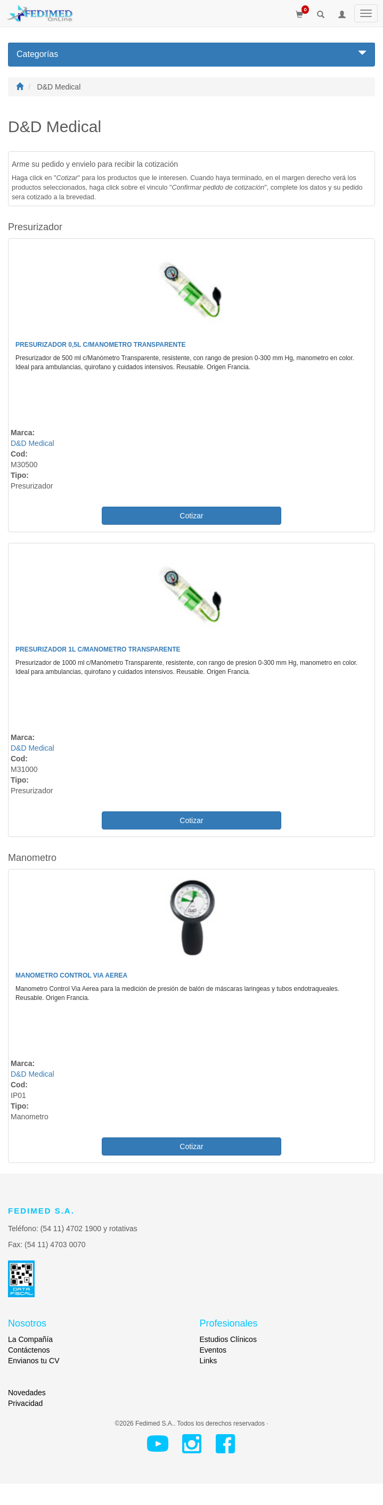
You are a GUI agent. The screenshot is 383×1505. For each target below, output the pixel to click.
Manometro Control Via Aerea (71, 975)
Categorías (191, 54)
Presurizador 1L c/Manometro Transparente (98, 649)
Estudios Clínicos (228, 1339)
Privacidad (25, 1403)
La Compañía (30, 1339)
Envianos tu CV (34, 1360)
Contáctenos (29, 1350)
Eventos (213, 1350)
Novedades (27, 1392)
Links (208, 1360)
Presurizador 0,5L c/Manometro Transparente (100, 344)
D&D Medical (32, 443)
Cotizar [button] (191, 515)
